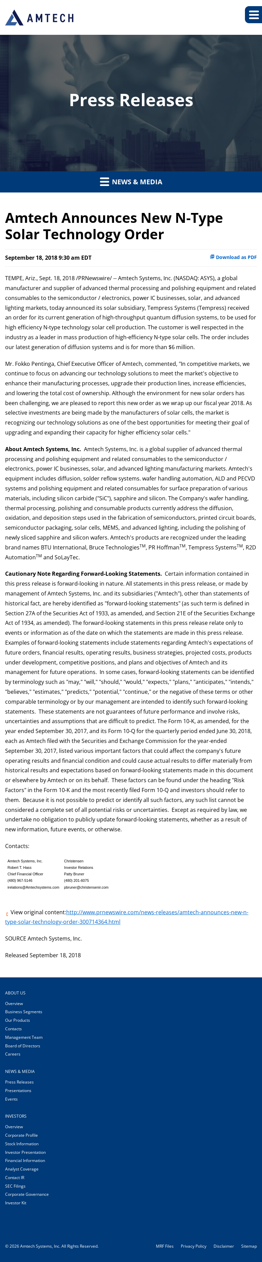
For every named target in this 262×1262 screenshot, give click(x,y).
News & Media (131, 181)
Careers (12, 1054)
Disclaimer (224, 1246)
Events (11, 1099)
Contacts (13, 1029)
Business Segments (23, 1012)
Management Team (24, 1037)
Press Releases (19, 1082)
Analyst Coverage (22, 1169)
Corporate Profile (21, 1135)
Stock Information (22, 1144)
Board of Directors (22, 1046)
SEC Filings (15, 1186)
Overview (14, 1003)
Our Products (17, 1020)
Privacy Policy (193, 1246)
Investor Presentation (25, 1152)
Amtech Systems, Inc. (40, 1246)
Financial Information (25, 1160)
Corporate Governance (27, 1194)
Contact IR (14, 1177)
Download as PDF (233, 257)
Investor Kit (15, 1203)
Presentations (18, 1090)
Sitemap (249, 1246)
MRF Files (165, 1246)
